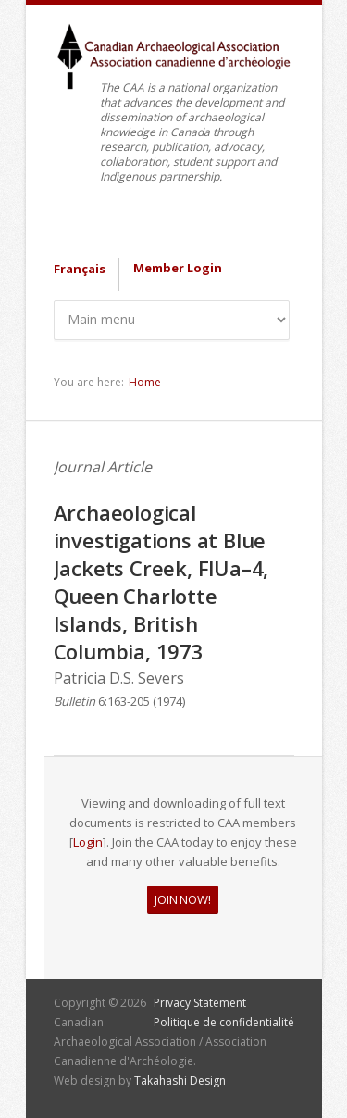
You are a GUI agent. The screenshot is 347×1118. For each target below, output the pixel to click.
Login (88, 842)
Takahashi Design (180, 1080)
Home (145, 382)
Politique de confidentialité (224, 1022)
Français (79, 268)
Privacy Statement (200, 1003)
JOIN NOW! (182, 899)
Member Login (177, 267)
